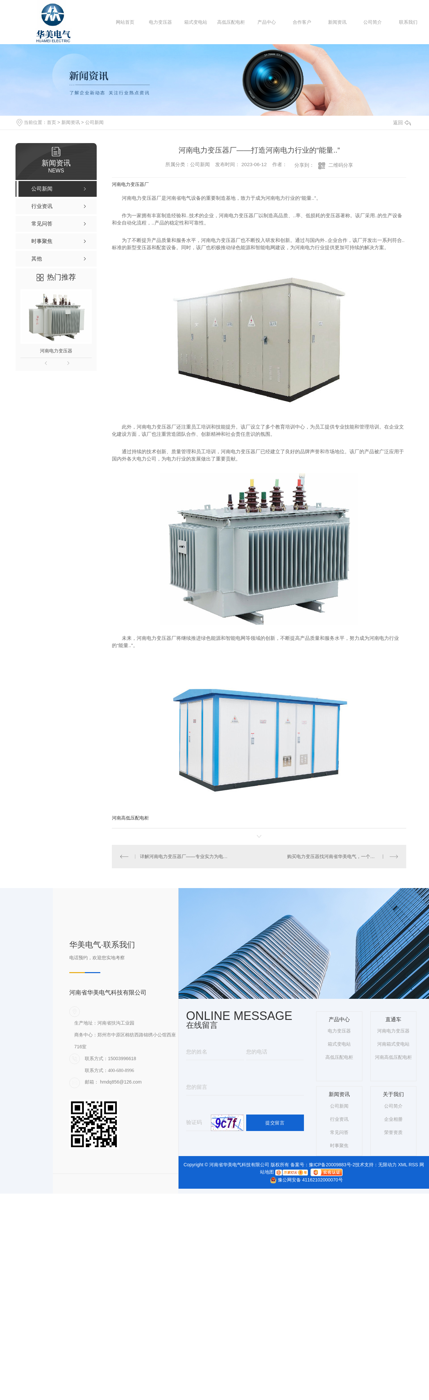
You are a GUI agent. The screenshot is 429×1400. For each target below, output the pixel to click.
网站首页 (125, 22)
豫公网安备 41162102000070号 (304, 1179)
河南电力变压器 (56, 350)
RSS (413, 1164)
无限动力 (387, 1164)
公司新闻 (94, 122)
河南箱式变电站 (393, 1044)
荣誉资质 (393, 1132)
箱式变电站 (195, 22)
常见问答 (339, 1132)
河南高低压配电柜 (130, 817)
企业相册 (393, 1118)
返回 (402, 122)
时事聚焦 (339, 1145)
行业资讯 (339, 1118)
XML (402, 1164)
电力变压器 (160, 22)
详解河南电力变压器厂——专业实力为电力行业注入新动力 (185, 856)
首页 (51, 122)
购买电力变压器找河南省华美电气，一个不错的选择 (340, 856)
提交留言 (274, 1122)
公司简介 (372, 22)
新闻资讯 (337, 22)
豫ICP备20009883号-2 (332, 1164)
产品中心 (266, 22)
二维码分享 (340, 165)
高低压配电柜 (231, 22)
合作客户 (302, 22)
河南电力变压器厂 (130, 184)
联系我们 (408, 22)
